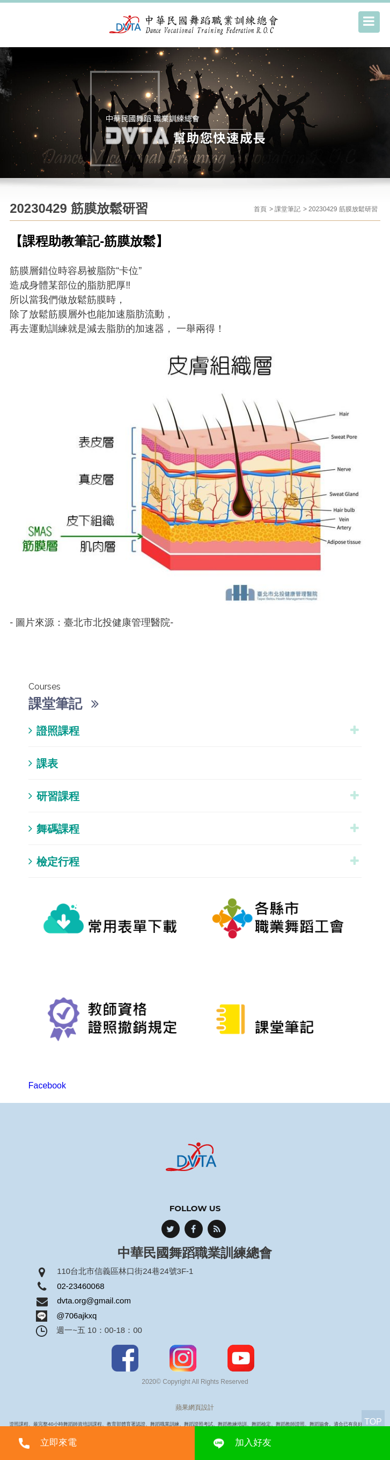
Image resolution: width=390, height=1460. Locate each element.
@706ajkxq (76, 1315)
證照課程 (53, 730)
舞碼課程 (53, 828)
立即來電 (58, 1442)
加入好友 (253, 1442)
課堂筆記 (287, 209)
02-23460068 (80, 1286)
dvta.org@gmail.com (94, 1300)
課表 (43, 763)
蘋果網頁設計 (194, 1407)
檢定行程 (53, 861)
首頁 (260, 209)
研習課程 (53, 796)
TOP (373, 1421)
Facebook (47, 1085)
